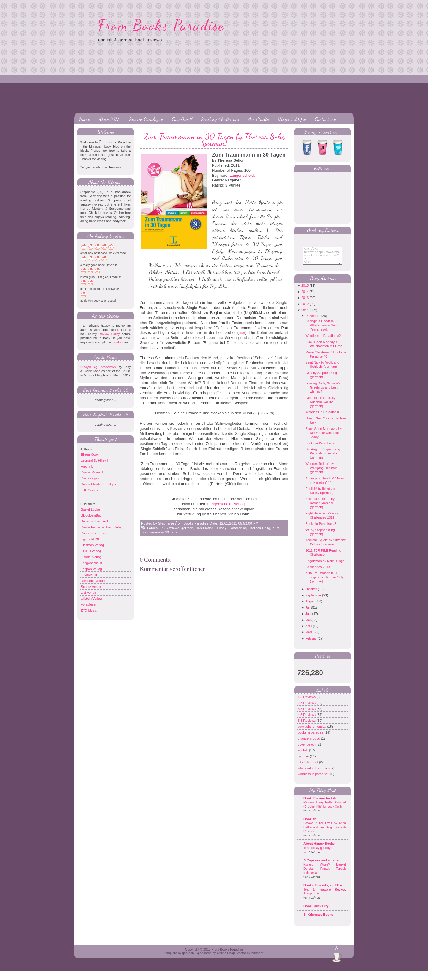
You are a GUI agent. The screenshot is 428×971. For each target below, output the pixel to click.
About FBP (109, 119)
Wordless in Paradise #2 (323, 340)
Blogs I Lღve (292, 119)
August (310, 605)
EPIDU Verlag (91, 551)
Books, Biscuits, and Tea (322, 889)
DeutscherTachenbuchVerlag (102, 527)
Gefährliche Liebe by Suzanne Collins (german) (320, 406)
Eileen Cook (89, 454)
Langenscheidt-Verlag (226, 504)
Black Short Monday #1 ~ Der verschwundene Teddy (323, 437)
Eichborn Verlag (92, 545)
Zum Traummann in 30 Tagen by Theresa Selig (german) (214, 139)
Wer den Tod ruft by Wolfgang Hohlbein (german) (321, 472)
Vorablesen (89, 604)
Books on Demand (94, 521)
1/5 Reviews (307, 701)
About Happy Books (319, 848)
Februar (311, 643)
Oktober (311, 593)
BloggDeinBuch (92, 515)
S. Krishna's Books (318, 919)
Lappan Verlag (91, 569)
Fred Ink (87, 466)
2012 (305, 308)
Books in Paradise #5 (320, 447)
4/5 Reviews (307, 719)
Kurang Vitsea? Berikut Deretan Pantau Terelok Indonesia (324, 873)
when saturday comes (314, 772)
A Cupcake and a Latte (321, 864)
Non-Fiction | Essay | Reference (221, 528)
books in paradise (311, 737)
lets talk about (308, 766)
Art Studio (258, 119)
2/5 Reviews (307, 707)
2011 (305, 314)
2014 (305, 296)
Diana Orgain (90, 478)
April (308, 630)
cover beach (307, 749)
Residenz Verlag (93, 580)
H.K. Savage (90, 490)
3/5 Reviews (169, 528)
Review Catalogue (146, 119)
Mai (308, 624)
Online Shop (226, 957)
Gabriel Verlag (91, 557)
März (308, 636)
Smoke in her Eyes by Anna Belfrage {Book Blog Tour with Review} (324, 831)
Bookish (309, 823)
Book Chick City (315, 910)
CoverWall (182, 119)
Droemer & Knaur (93, 533)
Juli (307, 612)
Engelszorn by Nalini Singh (324, 565)
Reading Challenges (220, 119)
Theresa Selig (259, 528)
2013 (305, 302)
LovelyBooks (90, 575)
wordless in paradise (313, 778)
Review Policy (109, 334)
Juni (308, 618)
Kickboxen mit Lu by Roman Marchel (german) (319, 507)
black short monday (312, 731)
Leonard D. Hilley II (95, 460)
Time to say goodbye (317, 852)
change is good (309, 743)
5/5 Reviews (307, 725)
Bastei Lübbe (90, 509)
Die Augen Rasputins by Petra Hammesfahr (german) (322, 458)
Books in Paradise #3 (320, 528)
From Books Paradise (161, 25)
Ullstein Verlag (91, 598)
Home (84, 119)
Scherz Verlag (91, 586)
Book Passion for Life (320, 802)
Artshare (257, 957)
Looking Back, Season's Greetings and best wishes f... (322, 392)
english (303, 755)
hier (242, 332)
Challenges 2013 (317, 571)
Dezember (312, 320)
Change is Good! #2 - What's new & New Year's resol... (321, 330)
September (313, 599)
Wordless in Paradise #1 (323, 416)
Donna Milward (92, 472)
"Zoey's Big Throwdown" (98, 367)
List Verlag (88, 592)
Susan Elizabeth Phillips (98, 484)
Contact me (325, 119)
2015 (305, 290)
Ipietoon (188, 957)
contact (118, 342)
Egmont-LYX (90, 539)
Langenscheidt (91, 563)
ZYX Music (89, 610)
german (187, 528)
